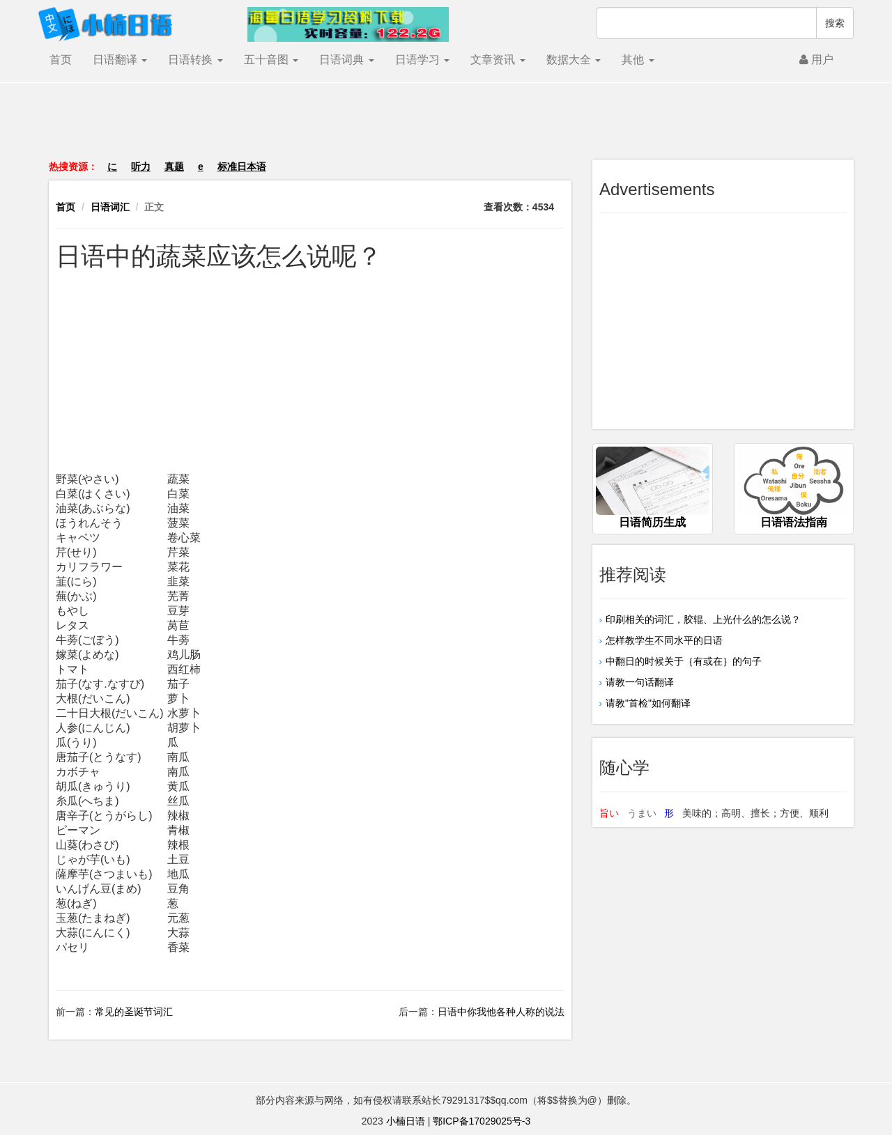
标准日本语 (241, 166)
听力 (141, 166)
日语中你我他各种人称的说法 (501, 1011)
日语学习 (422, 59)
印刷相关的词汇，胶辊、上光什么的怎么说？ (703, 619)
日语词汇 (110, 207)
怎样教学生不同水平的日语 (664, 640)
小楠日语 (405, 1121)
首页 (60, 59)
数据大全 (573, 59)
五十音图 (271, 59)
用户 (816, 59)
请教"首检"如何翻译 (648, 703)
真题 (174, 166)
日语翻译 (120, 59)
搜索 (835, 23)
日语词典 (346, 59)
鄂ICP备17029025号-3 (481, 1121)
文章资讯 (497, 59)
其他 (638, 59)
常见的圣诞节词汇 (134, 1011)
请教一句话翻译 (640, 682)
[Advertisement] (446, 128)
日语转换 (195, 59)
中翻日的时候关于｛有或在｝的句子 (684, 661)
